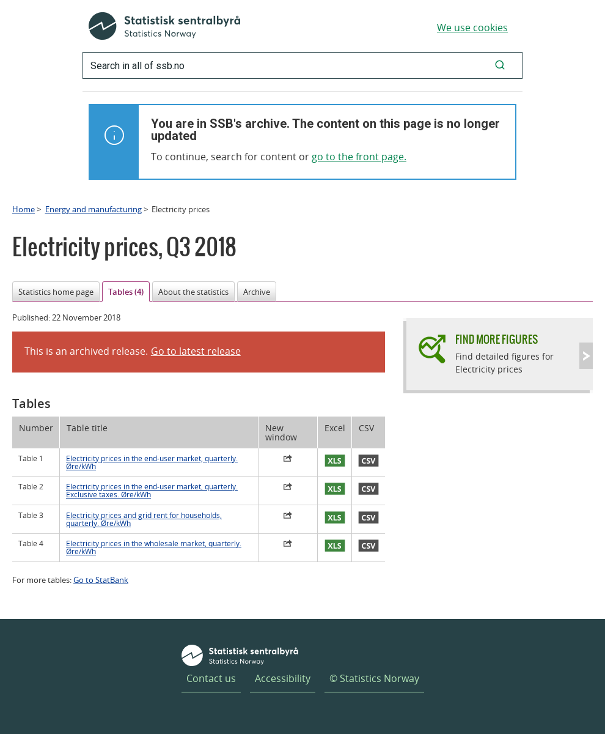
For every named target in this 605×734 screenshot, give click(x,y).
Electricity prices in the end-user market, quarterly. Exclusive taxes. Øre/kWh (152, 491)
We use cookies (472, 27)
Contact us (211, 678)
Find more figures (496, 339)
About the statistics (193, 291)
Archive (256, 291)
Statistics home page (56, 291)
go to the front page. (359, 156)
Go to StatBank (100, 579)
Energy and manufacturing (93, 209)
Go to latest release (196, 351)
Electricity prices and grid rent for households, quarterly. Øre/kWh (144, 519)
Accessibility (282, 678)
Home (23, 209)
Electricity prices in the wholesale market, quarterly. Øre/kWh (153, 547)
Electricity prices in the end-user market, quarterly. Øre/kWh (152, 462)
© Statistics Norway (374, 678)
